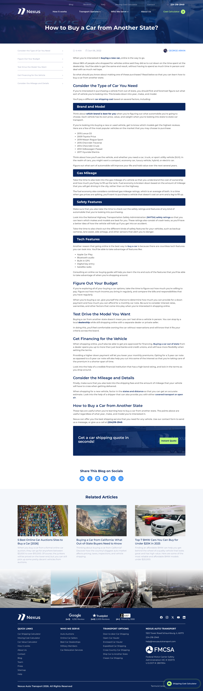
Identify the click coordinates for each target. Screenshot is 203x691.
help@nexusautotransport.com (161, 641)
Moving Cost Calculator (126, 4)
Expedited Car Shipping (114, 646)
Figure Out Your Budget (29, 59)
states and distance (133, 391)
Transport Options (90, 11)
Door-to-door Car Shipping (116, 634)
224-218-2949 (175, 4)
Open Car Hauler (111, 638)
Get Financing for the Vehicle (31, 75)
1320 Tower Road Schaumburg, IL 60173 (165, 633)
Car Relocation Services (71, 650)
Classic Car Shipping (113, 658)
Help (20, 674)
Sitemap (22, 670)
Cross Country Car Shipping (116, 650)
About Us (146, 11)
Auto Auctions (67, 634)
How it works (60, 11)
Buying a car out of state (166, 344)
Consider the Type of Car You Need (34, 51)
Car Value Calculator (27, 642)
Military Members (68, 646)
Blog (71, 4)
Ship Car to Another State (115, 654)
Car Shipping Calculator (29, 634)
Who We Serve (120, 11)
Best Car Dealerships (70, 642)
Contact (151, 4)
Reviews (87, 4)
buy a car (132, 246)
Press (20, 666)
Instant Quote (168, 441)
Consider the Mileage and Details (33, 83)
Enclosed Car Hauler (113, 642)
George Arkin (177, 50)
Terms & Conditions (160, 686)
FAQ (103, 4)
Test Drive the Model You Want (32, 67)
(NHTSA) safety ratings (159, 217)
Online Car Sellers (68, 638)
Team (20, 662)
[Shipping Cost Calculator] (182, 684)
